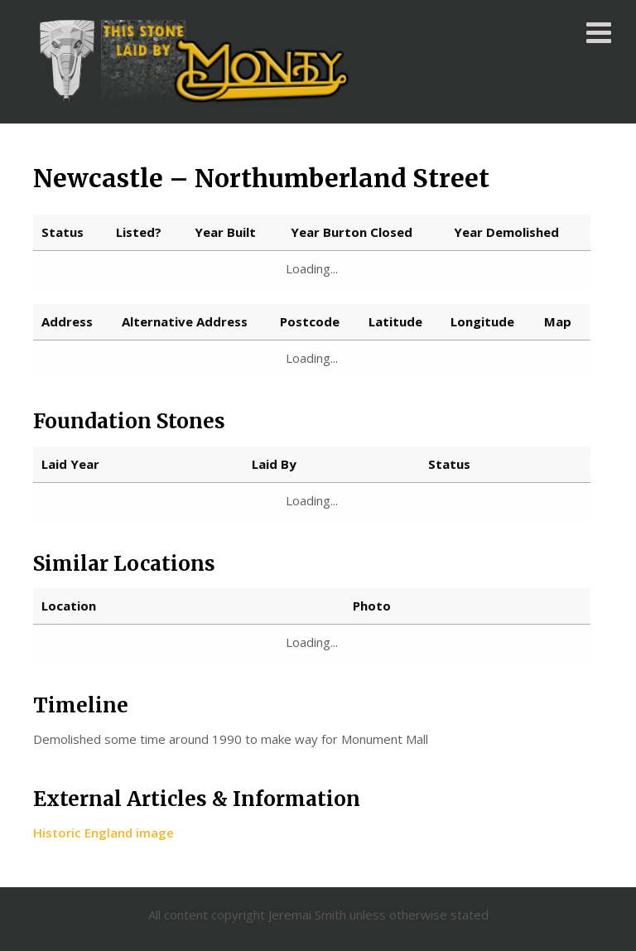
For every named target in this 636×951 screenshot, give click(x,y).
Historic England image (103, 832)
